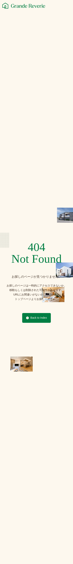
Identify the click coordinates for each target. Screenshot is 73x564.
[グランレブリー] (23, 6)
